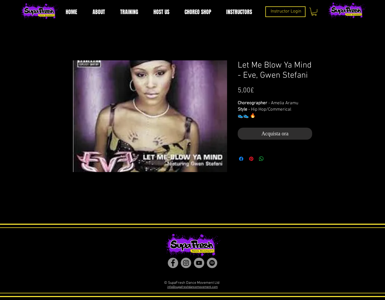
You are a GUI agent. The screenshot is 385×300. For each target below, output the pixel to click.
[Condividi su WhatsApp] (261, 159)
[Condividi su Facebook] (241, 159)
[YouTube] (199, 263)
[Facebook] (173, 263)
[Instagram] (186, 263)
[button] (314, 12)
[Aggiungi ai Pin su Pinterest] (251, 159)
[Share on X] (271, 159)
